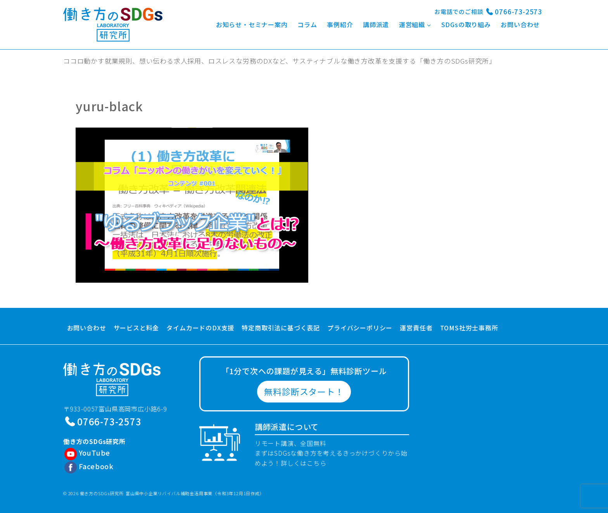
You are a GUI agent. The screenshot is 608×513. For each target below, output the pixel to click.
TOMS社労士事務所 (469, 327)
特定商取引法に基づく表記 (281, 327)
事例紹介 (340, 24)
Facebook (96, 466)
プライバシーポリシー (359, 327)
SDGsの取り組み (466, 24)
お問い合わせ (520, 24)
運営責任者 (416, 327)
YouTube (95, 452)
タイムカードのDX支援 (200, 327)
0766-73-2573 (518, 11)
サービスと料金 (136, 327)
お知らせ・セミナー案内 (252, 24)
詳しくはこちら (303, 463)
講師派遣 (376, 24)
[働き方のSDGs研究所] (112, 24)
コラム (307, 24)
